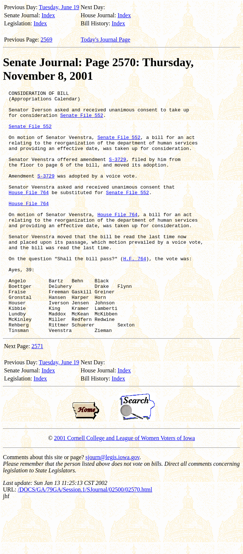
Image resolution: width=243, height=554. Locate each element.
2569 (46, 39)
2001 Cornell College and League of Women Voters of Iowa (124, 486)
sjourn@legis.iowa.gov (112, 506)
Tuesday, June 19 (59, 7)
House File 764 (29, 213)
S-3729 (117, 173)
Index (48, 15)
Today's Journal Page (105, 39)
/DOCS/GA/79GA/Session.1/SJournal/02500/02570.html (85, 538)
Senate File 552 (81, 120)
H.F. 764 (134, 292)
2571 (37, 395)
